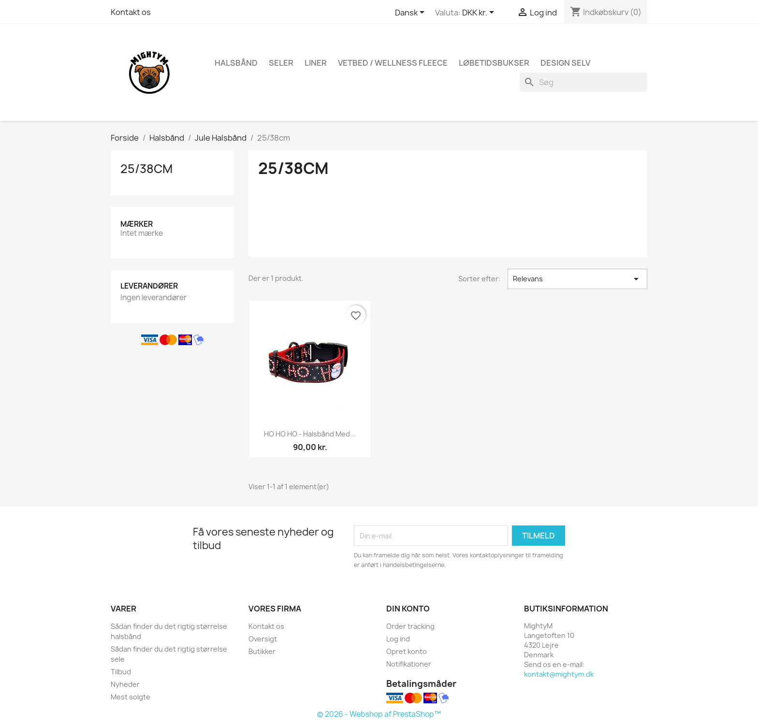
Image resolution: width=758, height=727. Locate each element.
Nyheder (125, 684)
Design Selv (565, 63)
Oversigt (262, 638)
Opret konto (406, 651)
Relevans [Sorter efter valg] (577, 279)
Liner (316, 63)
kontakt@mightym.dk (559, 674)
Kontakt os (131, 12)
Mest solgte (130, 696)
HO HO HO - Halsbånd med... (310, 433)
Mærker (136, 224)
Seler (281, 63)
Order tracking (410, 626)
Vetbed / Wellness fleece (393, 63)
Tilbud (121, 671)
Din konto (408, 608)
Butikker (262, 651)
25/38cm (146, 168)
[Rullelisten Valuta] (479, 13)
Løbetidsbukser (494, 63)
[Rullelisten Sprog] (411, 13)
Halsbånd (236, 63)
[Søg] (583, 82)
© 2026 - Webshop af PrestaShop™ (379, 714)
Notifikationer (408, 664)
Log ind (398, 638)
